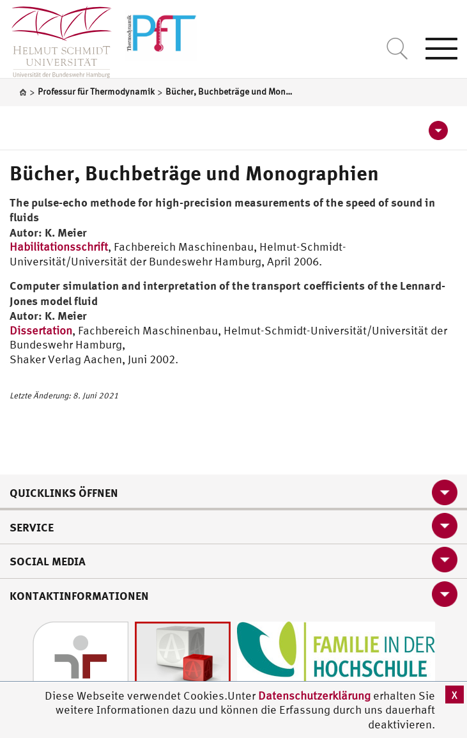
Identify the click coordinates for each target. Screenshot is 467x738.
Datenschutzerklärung (314, 695)
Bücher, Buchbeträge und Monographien (194, 173)
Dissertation (41, 330)
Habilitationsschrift (59, 246)
